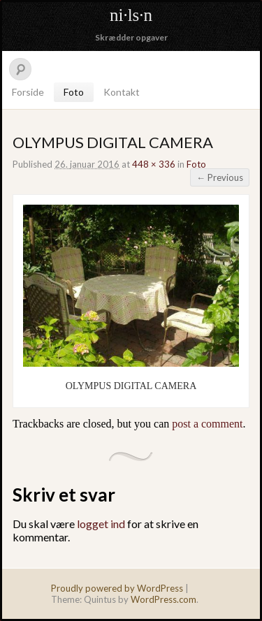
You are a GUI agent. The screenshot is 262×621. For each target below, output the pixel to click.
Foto (74, 92)
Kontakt (121, 92)
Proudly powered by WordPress (117, 588)
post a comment (207, 424)
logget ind (101, 523)
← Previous (219, 177)
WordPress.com (163, 599)
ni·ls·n (131, 15)
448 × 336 (153, 164)
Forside (28, 92)
